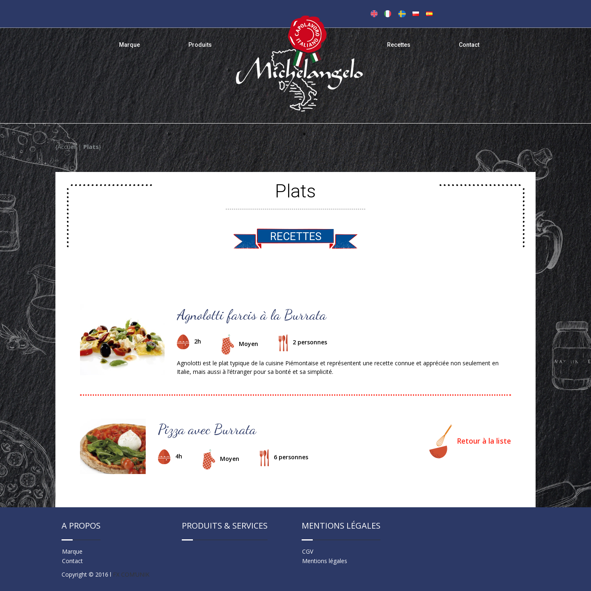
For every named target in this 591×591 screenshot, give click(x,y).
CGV (307, 551)
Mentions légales (324, 561)
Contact (469, 44)
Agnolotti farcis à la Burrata (251, 314)
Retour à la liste (470, 441)
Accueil (66, 146)
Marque (129, 44)
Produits (200, 44)
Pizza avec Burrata (207, 429)
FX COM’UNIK (131, 574)
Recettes (398, 44)
